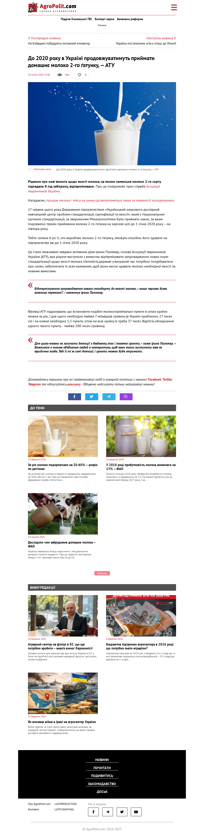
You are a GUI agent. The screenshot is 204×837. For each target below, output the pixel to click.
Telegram (34, 384)
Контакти (33, 809)
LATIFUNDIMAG (64, 809)
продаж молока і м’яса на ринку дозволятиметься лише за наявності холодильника (110, 200)
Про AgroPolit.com (39, 803)
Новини (102, 760)
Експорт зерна (104, 19)
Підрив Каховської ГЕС (76, 19)
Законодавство (102, 783)
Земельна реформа (130, 19)
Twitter (167, 379)
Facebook (154, 379)
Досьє (102, 791)
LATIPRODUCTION (66, 803)
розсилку (74, 384)
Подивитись (102, 775)
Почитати (102, 768)
